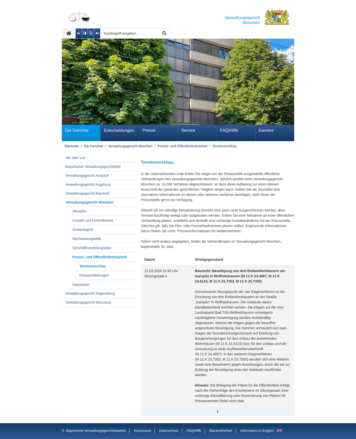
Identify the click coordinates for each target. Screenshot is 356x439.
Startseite (71, 146)
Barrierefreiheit (220, 431)
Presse (149, 130)
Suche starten (163, 33)
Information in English (257, 431)
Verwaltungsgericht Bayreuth (88, 193)
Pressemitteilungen (94, 275)
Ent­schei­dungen (119, 130)
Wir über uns (75, 158)
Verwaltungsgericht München (130, 146)
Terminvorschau (224, 146)
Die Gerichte (77, 130)
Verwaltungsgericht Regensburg (90, 293)
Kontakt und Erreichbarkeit (92, 220)
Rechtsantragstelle (86, 239)
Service (188, 130)
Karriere (266, 130)
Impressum (80, 284)
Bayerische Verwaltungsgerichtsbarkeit (96, 431)
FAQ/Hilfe (229, 130)
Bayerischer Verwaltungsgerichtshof (93, 167)
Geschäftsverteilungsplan (91, 248)
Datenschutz (168, 431)
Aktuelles (79, 211)
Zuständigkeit (82, 230)
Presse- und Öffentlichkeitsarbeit (182, 146)
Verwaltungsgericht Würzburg (88, 302)
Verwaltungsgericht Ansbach (87, 176)
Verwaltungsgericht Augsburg (88, 184)
